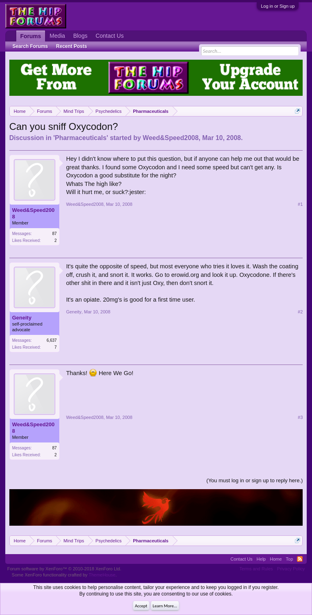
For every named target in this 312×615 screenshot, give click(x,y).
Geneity (22, 318)
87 (54, 233)
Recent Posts (71, 46)
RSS (300, 559)
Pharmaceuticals (80, 137)
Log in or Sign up (278, 6)
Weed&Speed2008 (171, 137)
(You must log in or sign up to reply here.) (254, 480)
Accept (141, 606)
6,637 (52, 340)
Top (289, 559)
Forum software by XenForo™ (64, 568)
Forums (30, 36)
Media (57, 35)
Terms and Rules (256, 568)
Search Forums (30, 46)
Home (276, 559)
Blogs (80, 35)
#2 (300, 311)
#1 (300, 204)
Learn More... (165, 606)
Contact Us (109, 35)
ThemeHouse (102, 574)
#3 (300, 417)
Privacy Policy (291, 568)
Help (261, 559)
